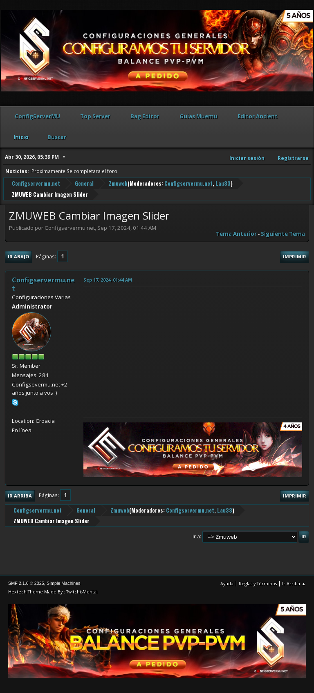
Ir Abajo (18, 256)
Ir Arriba (20, 496)
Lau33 (223, 183)
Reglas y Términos (258, 583)
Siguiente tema (283, 234)
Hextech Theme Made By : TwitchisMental (53, 592)
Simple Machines (63, 583)
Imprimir (294, 256)
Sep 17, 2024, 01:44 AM (107, 280)
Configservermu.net (188, 183)
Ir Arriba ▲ (294, 583)
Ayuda (226, 583)
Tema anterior (236, 234)
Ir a (196, 536)
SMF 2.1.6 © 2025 (26, 583)
